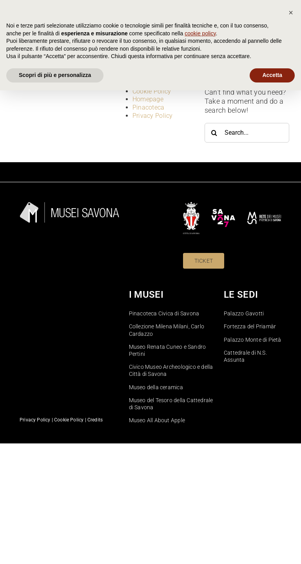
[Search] (214, 133)
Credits (95, 420)
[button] (291, 486)
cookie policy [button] (200, 507)
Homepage (147, 99)
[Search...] (247, 133)
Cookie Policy (151, 91)
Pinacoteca (148, 107)
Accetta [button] (272, 549)
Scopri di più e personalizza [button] (55, 549)
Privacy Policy (152, 115)
